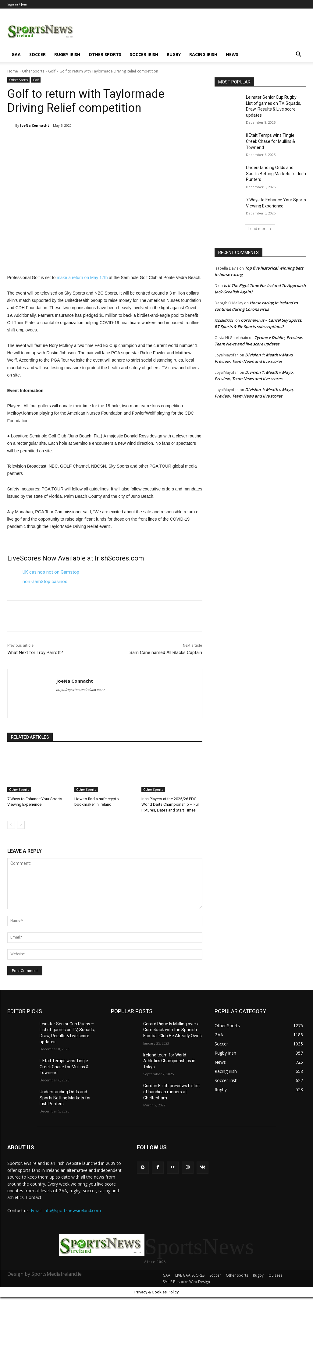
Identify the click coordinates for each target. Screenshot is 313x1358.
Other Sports (105, 54)
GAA (16, 54)
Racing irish (203, 54)
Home (12, 71)
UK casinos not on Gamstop (51, 572)
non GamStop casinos (45, 581)
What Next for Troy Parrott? (35, 652)
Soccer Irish (144, 54)
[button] (298, 55)
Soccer (37, 54)
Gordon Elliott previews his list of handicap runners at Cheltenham (171, 1091)
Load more (260, 228)
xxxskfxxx (224, 320)
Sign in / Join (17, 4)
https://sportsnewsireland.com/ (80, 690)
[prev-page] (11, 825)
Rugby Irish (67, 54)
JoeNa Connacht (34, 125)
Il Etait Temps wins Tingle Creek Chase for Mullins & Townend (270, 141)
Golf (51, 71)
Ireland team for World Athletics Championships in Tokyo (169, 1060)
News (232, 54)
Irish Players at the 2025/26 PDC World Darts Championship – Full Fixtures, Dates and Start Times (170, 804)
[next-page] (21, 825)
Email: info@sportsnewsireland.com (66, 1210)
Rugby (174, 54)
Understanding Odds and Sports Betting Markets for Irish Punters (276, 173)
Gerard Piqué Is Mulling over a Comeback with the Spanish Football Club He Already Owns (172, 1029)
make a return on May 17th (82, 277)
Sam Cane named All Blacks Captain (166, 652)
